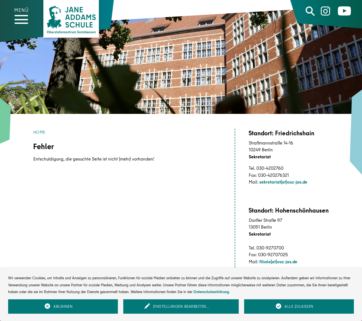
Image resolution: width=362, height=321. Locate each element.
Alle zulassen (299, 306)
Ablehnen (63, 306)
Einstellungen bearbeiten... (181, 306)
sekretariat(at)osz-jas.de (283, 182)
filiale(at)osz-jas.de (278, 261)
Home (39, 132)
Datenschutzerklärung (211, 291)
